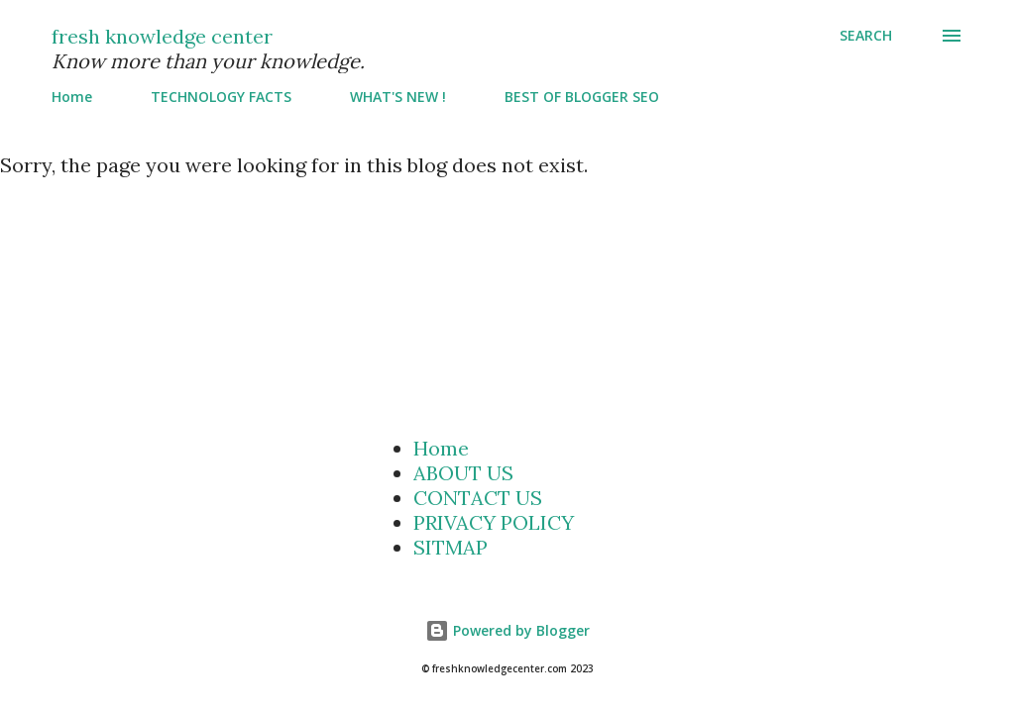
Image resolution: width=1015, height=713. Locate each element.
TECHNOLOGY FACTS (221, 96)
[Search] (866, 36)
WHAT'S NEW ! (398, 96)
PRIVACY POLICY (493, 522)
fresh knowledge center (162, 36)
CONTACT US (477, 497)
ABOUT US (463, 472)
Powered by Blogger (507, 630)
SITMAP (450, 547)
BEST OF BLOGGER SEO (582, 96)
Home (72, 96)
